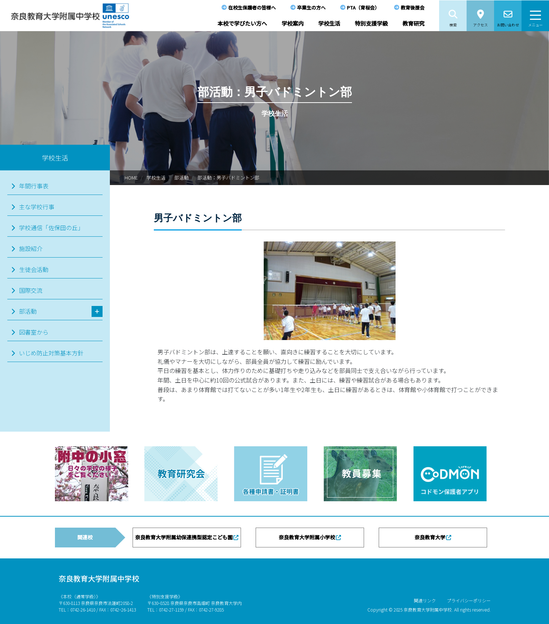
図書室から (33, 332)
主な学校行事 (36, 206)
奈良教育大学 (430, 537)
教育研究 (413, 23)
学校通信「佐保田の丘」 (51, 227)
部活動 (181, 177)
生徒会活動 (33, 269)
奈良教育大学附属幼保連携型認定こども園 (184, 537)
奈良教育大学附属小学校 (307, 537)
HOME (131, 177)
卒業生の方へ (311, 7)
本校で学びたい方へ (242, 23)
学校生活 (329, 23)
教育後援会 (412, 7)
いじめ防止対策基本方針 (51, 352)
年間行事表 (33, 185)
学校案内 (293, 23)
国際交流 (30, 290)
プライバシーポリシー (469, 600)
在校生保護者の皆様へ (252, 7)
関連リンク (425, 600)
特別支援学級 (371, 23)
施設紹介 (30, 248)
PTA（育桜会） (363, 7)
